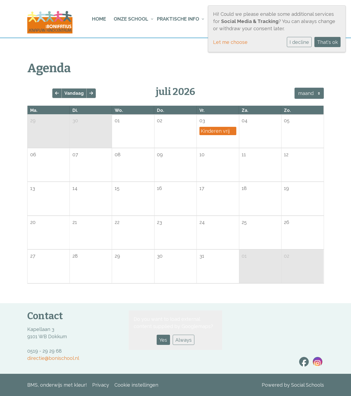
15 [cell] (117, 188)
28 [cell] (75, 256)
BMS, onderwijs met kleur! (57, 385)
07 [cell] (75, 154)
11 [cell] (244, 154)
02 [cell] (159, 120)
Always (183, 340)
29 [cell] (33, 120)
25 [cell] (244, 222)
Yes (163, 340)
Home (99, 19)
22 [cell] (117, 222)
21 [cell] (74, 222)
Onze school (131, 19)
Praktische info (178, 19)
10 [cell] (202, 154)
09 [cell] (160, 154)
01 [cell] (117, 120)
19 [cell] (286, 188)
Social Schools (307, 385)
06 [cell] (33, 154)
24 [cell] (202, 222)
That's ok (327, 42)
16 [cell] (159, 188)
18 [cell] (244, 188)
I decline (299, 42)
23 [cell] (159, 222)
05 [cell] (287, 120)
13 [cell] (32, 188)
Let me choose (230, 42)
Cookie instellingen (136, 385)
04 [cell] (245, 120)
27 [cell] (32, 256)
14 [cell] (75, 188)
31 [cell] (201, 256)
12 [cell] (286, 154)
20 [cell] (33, 222)
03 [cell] (202, 120)
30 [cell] (75, 120)
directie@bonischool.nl (53, 358)
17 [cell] (201, 188)
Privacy (100, 385)
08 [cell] (118, 154)
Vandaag (74, 93)
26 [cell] (286, 222)
